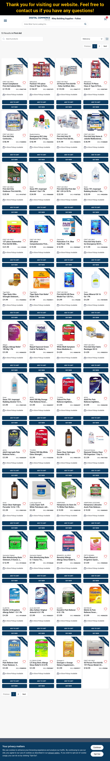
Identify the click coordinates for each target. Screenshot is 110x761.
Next (105, 46)
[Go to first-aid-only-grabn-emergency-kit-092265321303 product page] (95, 242)
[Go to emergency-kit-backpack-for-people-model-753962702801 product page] (41, 137)
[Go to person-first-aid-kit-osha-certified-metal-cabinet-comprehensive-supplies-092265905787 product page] (68, 84)
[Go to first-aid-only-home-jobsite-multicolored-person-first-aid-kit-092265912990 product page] (95, 137)
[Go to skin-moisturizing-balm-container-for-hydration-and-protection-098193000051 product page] (41, 558)
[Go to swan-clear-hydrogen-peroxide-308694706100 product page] (14, 505)
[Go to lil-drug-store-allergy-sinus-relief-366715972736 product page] (41, 663)
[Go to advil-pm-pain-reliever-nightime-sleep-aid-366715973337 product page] (95, 400)
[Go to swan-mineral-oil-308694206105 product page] (95, 294)
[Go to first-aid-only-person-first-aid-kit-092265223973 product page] (68, 137)
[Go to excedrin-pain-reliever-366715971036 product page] (68, 610)
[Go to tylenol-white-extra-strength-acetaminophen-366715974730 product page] (41, 452)
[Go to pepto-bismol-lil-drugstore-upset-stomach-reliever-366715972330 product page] (95, 558)
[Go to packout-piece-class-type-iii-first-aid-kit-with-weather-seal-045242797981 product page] (95, 84)
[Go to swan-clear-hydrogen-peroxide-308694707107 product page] (68, 452)
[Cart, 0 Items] (105, 19)
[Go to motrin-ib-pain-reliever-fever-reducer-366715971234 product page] (95, 610)
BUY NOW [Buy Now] (14, 107)
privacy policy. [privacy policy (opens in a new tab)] (54, 753)
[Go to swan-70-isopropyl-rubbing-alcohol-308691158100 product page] (95, 189)
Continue (97, 747)
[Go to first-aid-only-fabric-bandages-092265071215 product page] (95, 347)
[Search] (85, 24)
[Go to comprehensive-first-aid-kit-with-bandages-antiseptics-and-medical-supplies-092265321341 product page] (41, 242)
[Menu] (5, 20)
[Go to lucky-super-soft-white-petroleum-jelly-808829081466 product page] (41, 505)
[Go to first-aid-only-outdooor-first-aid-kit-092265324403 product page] (14, 189)
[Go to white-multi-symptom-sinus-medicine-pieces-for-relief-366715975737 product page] (68, 347)
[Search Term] (55, 24)
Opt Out (97, 754)
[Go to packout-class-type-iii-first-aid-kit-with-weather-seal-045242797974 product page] (41, 84)
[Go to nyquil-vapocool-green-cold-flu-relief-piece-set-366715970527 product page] (41, 347)
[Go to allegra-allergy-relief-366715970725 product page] (14, 347)
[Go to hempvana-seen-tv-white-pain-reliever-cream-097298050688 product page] (68, 505)
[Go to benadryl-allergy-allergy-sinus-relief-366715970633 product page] (68, 558)
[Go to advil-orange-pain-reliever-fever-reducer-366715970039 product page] (41, 400)
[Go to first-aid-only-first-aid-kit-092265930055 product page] (68, 189)
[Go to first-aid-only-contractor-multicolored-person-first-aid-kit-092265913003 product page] (14, 137)
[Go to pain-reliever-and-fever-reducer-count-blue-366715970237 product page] (14, 663)
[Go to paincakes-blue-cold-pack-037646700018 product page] (68, 242)
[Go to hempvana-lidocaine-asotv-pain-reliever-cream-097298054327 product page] (95, 505)
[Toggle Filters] (107, 39)
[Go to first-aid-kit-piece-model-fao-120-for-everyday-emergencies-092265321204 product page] (68, 294)
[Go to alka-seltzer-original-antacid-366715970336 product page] (41, 610)
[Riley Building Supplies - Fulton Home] (39, 18)
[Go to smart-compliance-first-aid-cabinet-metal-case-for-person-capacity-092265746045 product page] (14, 84)
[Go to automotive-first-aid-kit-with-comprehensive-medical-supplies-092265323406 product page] (14, 242)
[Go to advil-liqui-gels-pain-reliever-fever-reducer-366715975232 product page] (14, 452)
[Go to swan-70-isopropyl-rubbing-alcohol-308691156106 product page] (14, 400)
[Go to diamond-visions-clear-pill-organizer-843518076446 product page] (95, 452)
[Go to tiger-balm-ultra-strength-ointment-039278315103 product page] (14, 294)
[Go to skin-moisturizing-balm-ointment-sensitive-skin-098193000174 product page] (14, 558)
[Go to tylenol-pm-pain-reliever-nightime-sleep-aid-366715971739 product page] (68, 400)
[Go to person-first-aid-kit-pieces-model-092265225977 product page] (95, 663)
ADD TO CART (14, 102)
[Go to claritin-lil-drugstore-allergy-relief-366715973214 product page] (14, 610)
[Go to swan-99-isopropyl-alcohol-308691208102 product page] (41, 189)
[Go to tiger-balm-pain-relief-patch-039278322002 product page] (41, 294)
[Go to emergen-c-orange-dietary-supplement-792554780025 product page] (68, 663)
